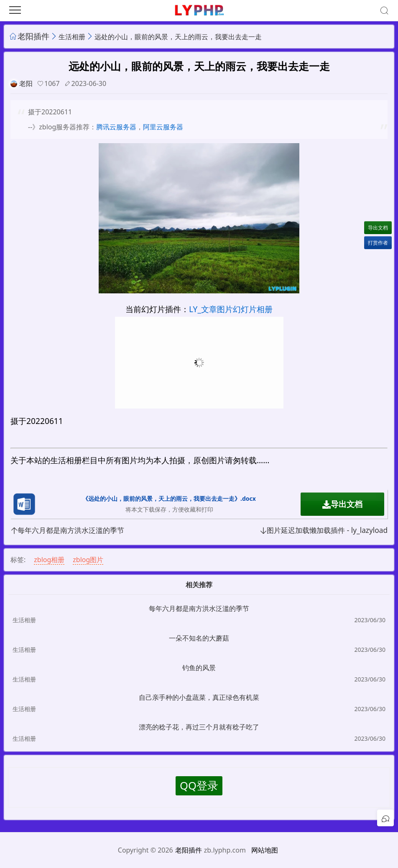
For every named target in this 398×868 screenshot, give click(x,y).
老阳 (26, 83)
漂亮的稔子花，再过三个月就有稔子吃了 (199, 727)
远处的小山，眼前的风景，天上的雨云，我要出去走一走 (178, 36)
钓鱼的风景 (199, 667)
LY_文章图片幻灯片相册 (231, 309)
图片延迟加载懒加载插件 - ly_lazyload (324, 530)
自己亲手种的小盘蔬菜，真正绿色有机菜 (199, 697)
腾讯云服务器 (116, 126)
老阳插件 (33, 36)
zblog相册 (49, 559)
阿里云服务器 (163, 126)
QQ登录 (199, 785)
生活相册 (72, 36)
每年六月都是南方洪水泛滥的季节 (67, 530)
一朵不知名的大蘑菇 (199, 638)
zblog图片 (88, 559)
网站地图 (264, 850)
